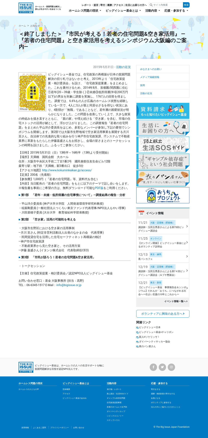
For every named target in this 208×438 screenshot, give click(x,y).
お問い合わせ (78, 428)
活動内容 (111, 383)
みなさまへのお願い (151, 69)
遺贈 (109, 5)
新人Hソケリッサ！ (149, 337)
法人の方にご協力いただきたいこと (165, 407)
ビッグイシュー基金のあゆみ (75, 398)
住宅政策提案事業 (114, 403)
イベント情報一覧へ (176, 301)
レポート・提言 (90, 5)
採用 (142, 85)
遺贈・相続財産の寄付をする (163, 394)
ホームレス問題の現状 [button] (84, 10)
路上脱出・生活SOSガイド (118, 394)
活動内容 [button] (151, 10)
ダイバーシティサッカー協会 (154, 341)
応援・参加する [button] (175, 10)
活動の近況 (123, 67)
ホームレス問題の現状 (30, 383)
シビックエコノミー (115, 416)
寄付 (102, 5)
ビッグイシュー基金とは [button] (122, 10)
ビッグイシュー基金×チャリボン (156, 332)
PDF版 (99, 188)
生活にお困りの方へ (136, 5)
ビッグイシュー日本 (150, 327)
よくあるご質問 (39, 428)
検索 (186, 5)
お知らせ (35, 25)
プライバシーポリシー (59, 428)
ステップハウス (113, 420)
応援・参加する (159, 383)
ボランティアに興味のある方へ (163, 313)
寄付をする (155, 389)
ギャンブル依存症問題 (116, 398)
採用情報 (25, 428)
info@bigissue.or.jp (68, 285)
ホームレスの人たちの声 (29, 389)
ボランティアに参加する (161, 403)
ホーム (22, 25)
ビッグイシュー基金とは (76, 383)
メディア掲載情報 (149, 77)
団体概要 (66, 389)
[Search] (166, 4)
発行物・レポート (114, 389)
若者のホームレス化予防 (117, 407)
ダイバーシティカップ (116, 411)
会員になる (155, 398)
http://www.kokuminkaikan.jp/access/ (67, 170)
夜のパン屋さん (147, 346)
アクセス (118, 5)
